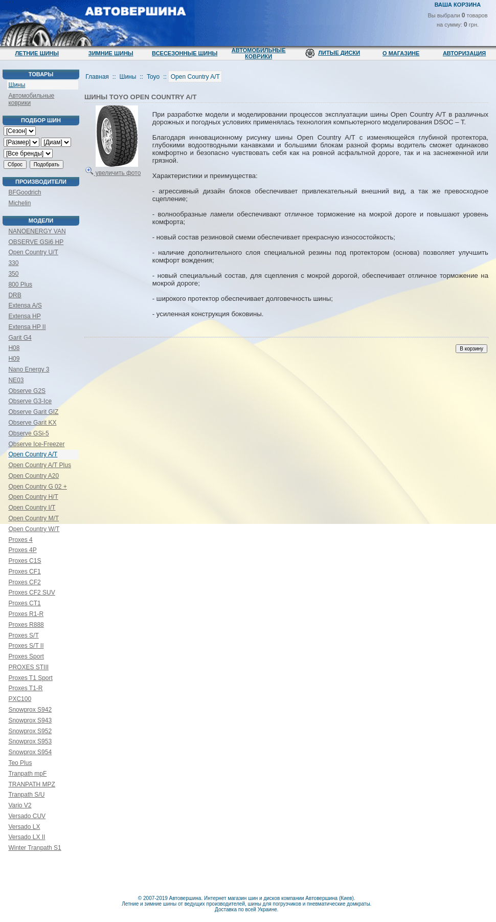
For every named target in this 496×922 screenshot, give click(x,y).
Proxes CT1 (24, 603)
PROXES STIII (28, 667)
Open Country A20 (33, 475)
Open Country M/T (33, 518)
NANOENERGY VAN (36, 231)
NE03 (16, 380)
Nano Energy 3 (28, 369)
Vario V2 (19, 805)
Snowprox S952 (30, 731)
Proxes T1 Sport (30, 678)
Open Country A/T (32, 454)
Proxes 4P (22, 550)
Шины (16, 85)
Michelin (19, 203)
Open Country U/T (33, 252)
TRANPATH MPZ (31, 784)
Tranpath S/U (26, 794)
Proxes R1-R (25, 614)
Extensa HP (24, 316)
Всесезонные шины (184, 53)
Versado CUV (27, 816)
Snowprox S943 (30, 720)
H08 (13, 348)
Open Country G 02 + (37, 486)
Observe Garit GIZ (33, 411)
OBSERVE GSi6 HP (35, 242)
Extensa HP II (27, 327)
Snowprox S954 (30, 752)
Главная (97, 76)
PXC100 (19, 699)
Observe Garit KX (32, 422)
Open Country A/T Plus (39, 465)
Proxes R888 (25, 624)
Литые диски (339, 53)
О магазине (400, 53)
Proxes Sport (25, 656)
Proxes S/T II (25, 645)
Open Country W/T (33, 529)
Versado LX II (26, 837)
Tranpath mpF (27, 773)
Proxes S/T (23, 635)
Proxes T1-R (25, 688)
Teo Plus (20, 762)
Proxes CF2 (24, 582)
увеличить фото (113, 169)
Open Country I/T (31, 507)
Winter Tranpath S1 (34, 847)
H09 (13, 358)
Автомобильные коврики (259, 53)
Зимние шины (110, 53)
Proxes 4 (20, 539)
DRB (14, 295)
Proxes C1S (24, 560)
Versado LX (24, 826)
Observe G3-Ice (30, 401)
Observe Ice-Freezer (36, 444)
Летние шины (37, 53)
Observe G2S (27, 390)
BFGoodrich (24, 192)
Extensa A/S (24, 305)
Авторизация (464, 53)
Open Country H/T (33, 496)
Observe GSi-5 (28, 433)
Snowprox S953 (30, 741)
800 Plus (20, 284)
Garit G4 (19, 337)
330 (13, 263)
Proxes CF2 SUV (31, 592)
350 (13, 273)
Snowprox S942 (30, 709)
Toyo (153, 76)
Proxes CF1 (24, 571)
